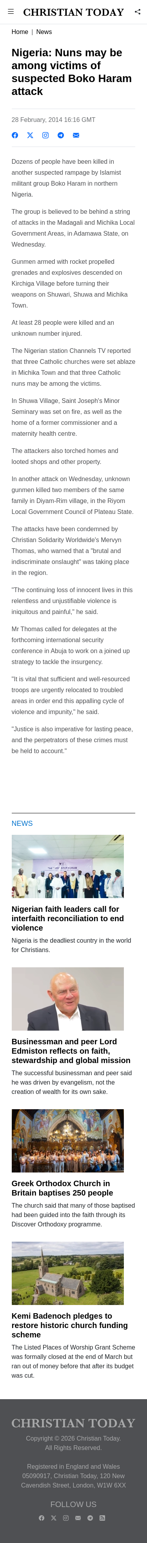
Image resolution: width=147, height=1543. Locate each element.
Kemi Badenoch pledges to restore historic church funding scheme (70, 1325)
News (44, 32)
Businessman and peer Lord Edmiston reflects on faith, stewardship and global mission (71, 1051)
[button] (11, 12)
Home (20, 32)
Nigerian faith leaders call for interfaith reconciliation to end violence (68, 918)
